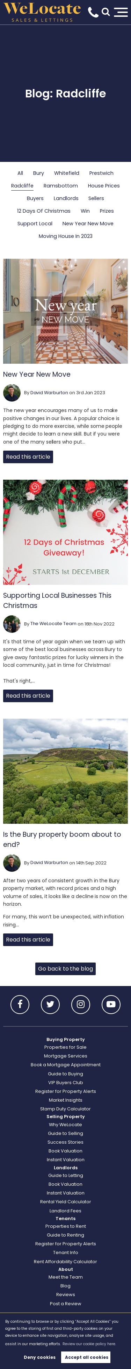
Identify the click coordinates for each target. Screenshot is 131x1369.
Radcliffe (22, 185)
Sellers (96, 198)
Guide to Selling (65, 1133)
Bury (38, 173)
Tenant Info (65, 1252)
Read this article (28, 457)
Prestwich (101, 173)
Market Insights (65, 1100)
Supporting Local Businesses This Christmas (57, 600)
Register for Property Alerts (65, 1091)
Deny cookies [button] (40, 1357)
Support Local (34, 223)
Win (85, 210)
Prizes (107, 210)
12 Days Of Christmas (44, 210)
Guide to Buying (65, 1074)
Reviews (65, 1295)
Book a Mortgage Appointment (66, 1065)
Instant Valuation (66, 1160)
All (20, 173)
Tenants (65, 1218)
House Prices (104, 185)
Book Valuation (65, 1151)
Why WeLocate (65, 1125)
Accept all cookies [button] (86, 1357)
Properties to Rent (65, 1226)
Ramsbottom (61, 185)
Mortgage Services (65, 1056)
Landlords (66, 198)
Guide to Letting (65, 1175)
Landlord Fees (65, 1211)
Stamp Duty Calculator (65, 1109)
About (65, 1269)
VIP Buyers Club (65, 1083)
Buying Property (65, 1039)
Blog (65, 1286)
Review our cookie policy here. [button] (89, 1344)
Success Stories (65, 1142)
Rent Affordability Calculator (65, 1262)
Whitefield (66, 173)
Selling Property (65, 1117)
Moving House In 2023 (66, 236)
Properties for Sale (65, 1047)
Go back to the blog (65, 969)
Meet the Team (66, 1277)
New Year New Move (88, 223)
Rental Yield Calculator (65, 1202)
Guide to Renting (65, 1235)
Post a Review (65, 1304)
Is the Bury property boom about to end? (62, 839)
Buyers (35, 198)
